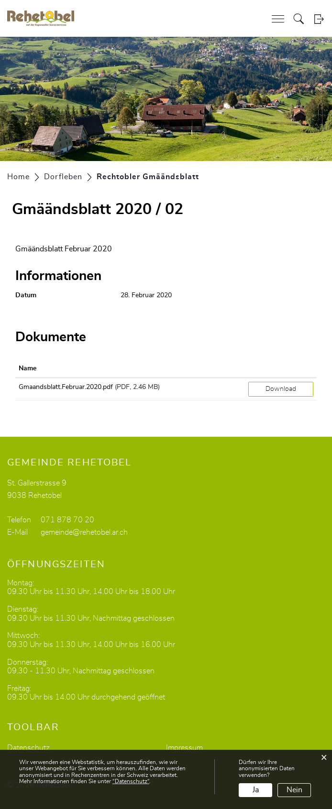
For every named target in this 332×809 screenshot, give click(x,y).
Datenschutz (28, 748)
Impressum (184, 748)
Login (319, 19)
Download (281, 389)
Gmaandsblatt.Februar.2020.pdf (66, 387)
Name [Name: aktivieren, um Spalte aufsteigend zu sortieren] (27, 368)
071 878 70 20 (67, 520)
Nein (294, 790)
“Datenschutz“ (130, 781)
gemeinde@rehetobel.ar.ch (84, 532)
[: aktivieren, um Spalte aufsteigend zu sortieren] (281, 369)
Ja (256, 790)
